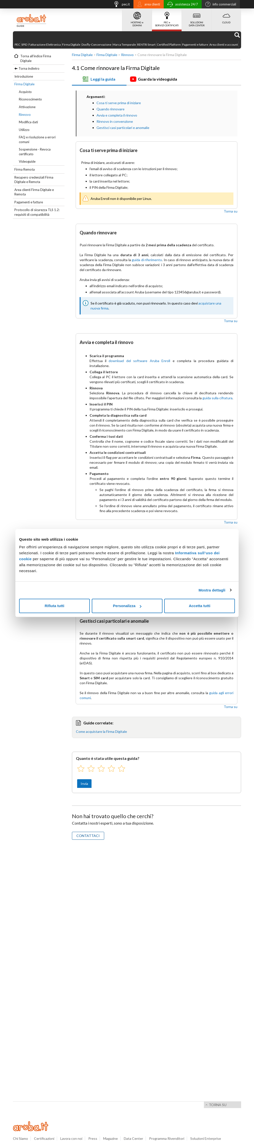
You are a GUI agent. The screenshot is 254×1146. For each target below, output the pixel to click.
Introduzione (23, 76)
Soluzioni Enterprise (205, 1138)
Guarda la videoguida (153, 79)
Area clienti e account (223, 44)
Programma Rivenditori (166, 1138)
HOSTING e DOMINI (137, 17)
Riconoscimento (30, 99)
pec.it (120, 4)
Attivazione (27, 107)
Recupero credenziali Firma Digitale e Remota (33, 179)
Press (92, 1138)
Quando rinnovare (110, 109)
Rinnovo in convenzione (114, 121)
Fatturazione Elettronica (45, 44)
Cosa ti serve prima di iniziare (118, 103)
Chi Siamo (20, 1138)
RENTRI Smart (146, 44)
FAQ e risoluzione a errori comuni (37, 139)
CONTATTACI (88, 836)
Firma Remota (24, 169)
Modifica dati (28, 122)
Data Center (133, 1138)
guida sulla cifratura (217, 398)
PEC (17, 44)
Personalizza (127, 606)
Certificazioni (44, 1138)
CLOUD (226, 16)
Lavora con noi (71, 1138)
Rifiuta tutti (54, 606)
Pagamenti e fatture (195, 44)
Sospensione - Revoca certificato (35, 151)
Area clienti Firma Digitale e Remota (34, 192)
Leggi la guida (98, 79)
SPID (24, 44)
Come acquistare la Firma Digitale (101, 731)
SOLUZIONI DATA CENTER (196, 17)
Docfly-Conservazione (96, 44)
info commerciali (219, 5)
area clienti (147, 5)
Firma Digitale (71, 44)
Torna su (230, 211)
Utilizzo (24, 130)
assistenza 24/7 (181, 4)
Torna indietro (29, 68)
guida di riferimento (147, 260)
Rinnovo (25, 115)
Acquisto (25, 92)
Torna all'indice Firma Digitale (35, 58)
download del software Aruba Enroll (139, 361)
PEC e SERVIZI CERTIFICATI (167, 17)
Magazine (110, 1138)
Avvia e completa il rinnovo (116, 115)
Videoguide (27, 161)
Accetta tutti (199, 606)
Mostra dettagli (211, 590)
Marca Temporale (124, 44)
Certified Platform (169, 44)
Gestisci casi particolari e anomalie (122, 127)
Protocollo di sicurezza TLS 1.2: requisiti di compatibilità (37, 212)
